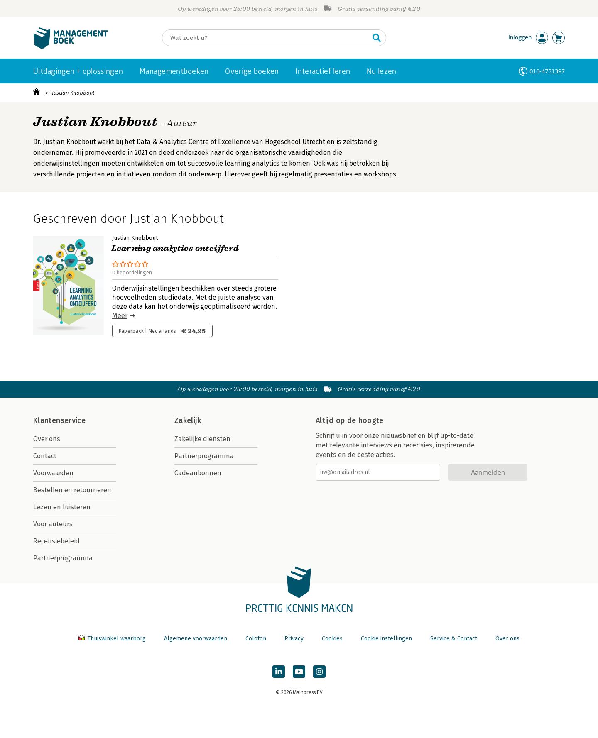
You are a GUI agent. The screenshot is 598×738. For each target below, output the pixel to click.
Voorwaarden (53, 473)
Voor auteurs (53, 524)
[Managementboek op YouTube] (299, 671)
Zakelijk (187, 420)
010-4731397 (547, 71)
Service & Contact (453, 638)
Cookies (332, 638)
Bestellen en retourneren (72, 490)
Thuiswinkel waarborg (112, 638)
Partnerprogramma (63, 558)
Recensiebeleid (56, 541)
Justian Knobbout (73, 93)
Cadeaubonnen (197, 473)
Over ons (46, 439)
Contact (44, 456)
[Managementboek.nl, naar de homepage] (70, 47)
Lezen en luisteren (62, 507)
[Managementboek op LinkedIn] (278, 671)
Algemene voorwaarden (195, 638)
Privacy (294, 638)
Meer (119, 316)
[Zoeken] (266, 37)
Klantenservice (59, 420)
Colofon (255, 638)
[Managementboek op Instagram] (319, 671)
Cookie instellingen (386, 638)
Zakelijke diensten (202, 439)
